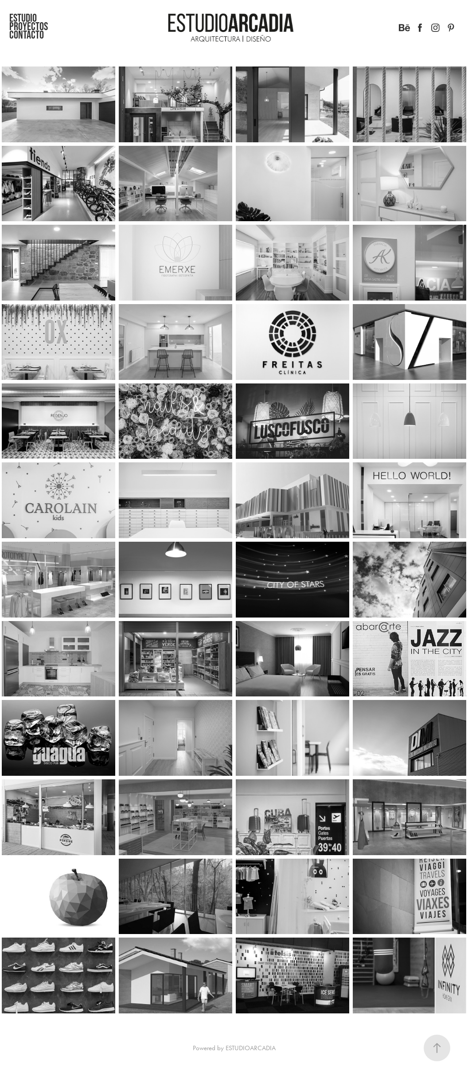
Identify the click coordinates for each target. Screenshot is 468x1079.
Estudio (23, 18)
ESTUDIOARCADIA (251, 1048)
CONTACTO (26, 34)
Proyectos (28, 26)
